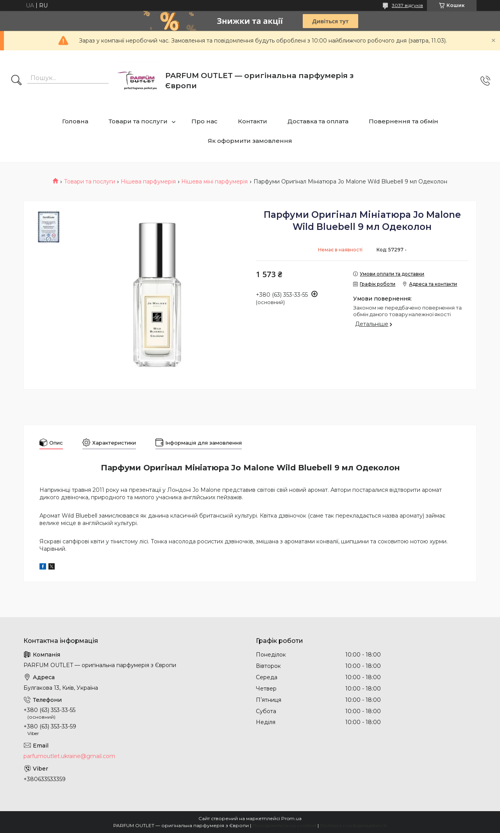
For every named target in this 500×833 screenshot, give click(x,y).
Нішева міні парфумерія (214, 181)
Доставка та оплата (318, 121)
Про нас (204, 121)
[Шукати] (16, 80)
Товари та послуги (138, 121)
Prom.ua (291, 818)
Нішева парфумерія (148, 181)
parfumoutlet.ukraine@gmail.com (69, 756)
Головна (75, 121)
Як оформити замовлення (250, 140)
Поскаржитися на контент (284, 825)
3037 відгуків (407, 5)
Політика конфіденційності (353, 825)
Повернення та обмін (403, 121)
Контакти (252, 121)
